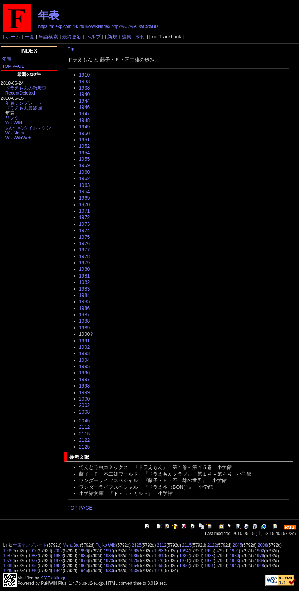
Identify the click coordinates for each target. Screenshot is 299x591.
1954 (84, 153)
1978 (84, 256)
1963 (84, 185)
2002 (84, 405)
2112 (84, 427)
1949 (84, 126)
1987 (84, 314)
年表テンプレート (23, 103)
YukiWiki (13, 123)
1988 (84, 321)
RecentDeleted (20, 93)
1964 (84, 191)
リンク (12, 118)
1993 (84, 353)
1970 (84, 204)
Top (71, 49)
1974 (84, 230)
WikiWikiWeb (18, 137)
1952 (84, 146)
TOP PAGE (13, 66)
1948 (84, 120)
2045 (84, 421)
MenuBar (71, 545)
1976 (84, 243)
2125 (84, 447)
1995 (84, 366)
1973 (84, 224)
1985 (84, 301)
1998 (84, 386)
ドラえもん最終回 (23, 108)
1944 (84, 101)
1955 (84, 159)
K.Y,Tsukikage (53, 577)
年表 (48, 15)
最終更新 (72, 36)
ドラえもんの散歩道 (25, 88)
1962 (84, 178)
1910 (84, 75)
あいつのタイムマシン (28, 127)
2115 (84, 434)
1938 (84, 88)
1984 (84, 295)
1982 (84, 282)
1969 (84, 198)
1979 (84, 263)
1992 (84, 347)
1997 (84, 379)
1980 (84, 269)
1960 (84, 172)
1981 (84, 276)
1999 (84, 392)
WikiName (15, 132)
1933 (84, 81)
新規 (112, 36)
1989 (84, 327)
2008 (84, 412)
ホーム (13, 36)
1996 (84, 373)
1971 (84, 211)
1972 (84, 217)
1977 (84, 249)
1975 (84, 237)
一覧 (30, 36)
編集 (126, 36)
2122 (84, 440)
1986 (84, 308)
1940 (84, 94)
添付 (140, 36)
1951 (84, 139)
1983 (84, 289)
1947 (84, 113)
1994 (84, 360)
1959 (84, 165)
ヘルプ (93, 36)
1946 (84, 107)
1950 (84, 133)
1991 (84, 340)
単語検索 (48, 36)
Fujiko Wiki (106, 545)
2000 (84, 399)
